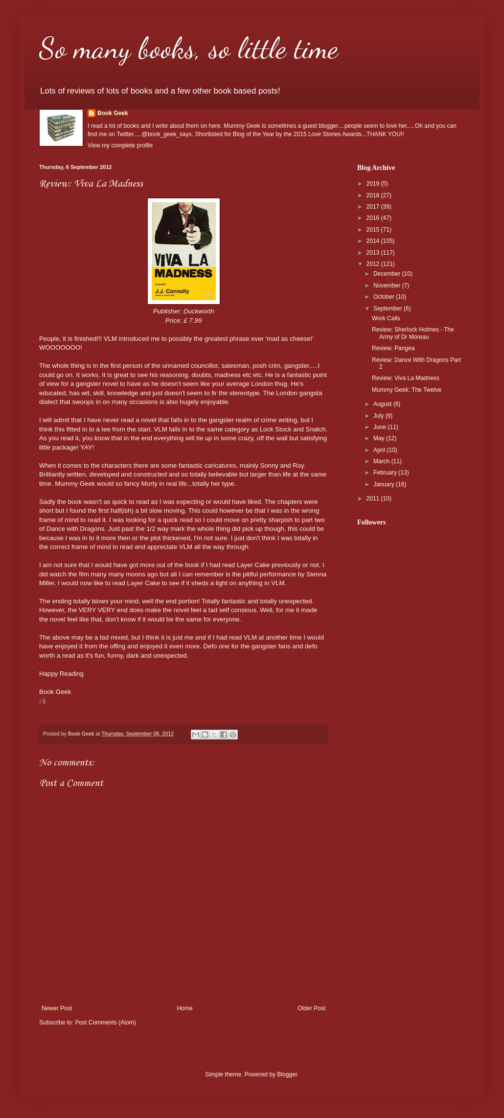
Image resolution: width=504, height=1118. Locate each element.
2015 (374, 229)
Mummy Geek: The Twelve (406, 389)
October (384, 296)
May (379, 438)
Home (185, 1008)
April (380, 450)
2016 (374, 217)
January (384, 484)
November (387, 285)
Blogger (287, 1074)
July (379, 415)
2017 (374, 206)
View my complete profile (120, 145)
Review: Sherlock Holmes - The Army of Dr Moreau (413, 333)
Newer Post (57, 1008)
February (385, 472)
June (380, 427)
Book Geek (112, 113)
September (388, 308)
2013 (374, 252)
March (382, 461)
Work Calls (386, 318)
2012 (374, 264)
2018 (374, 195)
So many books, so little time (188, 48)
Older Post (311, 1008)
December (387, 273)
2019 (374, 183)
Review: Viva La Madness (405, 378)
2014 (374, 241)
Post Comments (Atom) (105, 1022)
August (383, 404)
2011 (374, 498)
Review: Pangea (393, 348)
